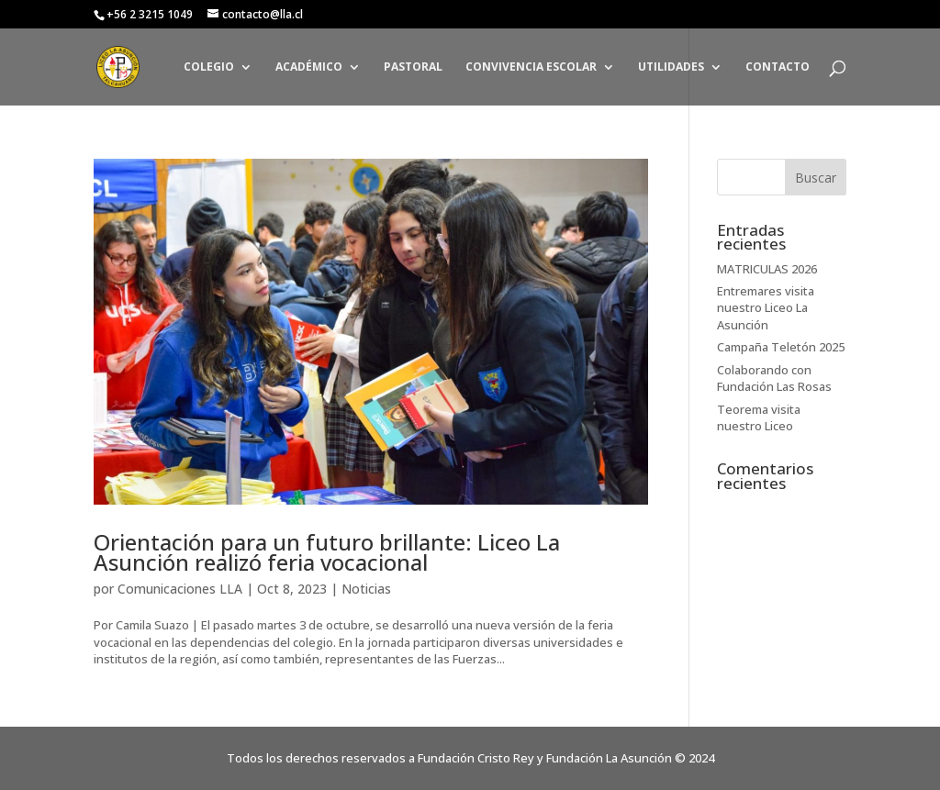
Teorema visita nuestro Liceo (758, 417)
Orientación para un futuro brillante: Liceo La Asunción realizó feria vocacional (327, 552)
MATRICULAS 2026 (767, 269)
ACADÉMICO (308, 67)
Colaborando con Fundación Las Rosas (774, 378)
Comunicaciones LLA (180, 588)
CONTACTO (777, 67)
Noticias (366, 588)
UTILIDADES (671, 67)
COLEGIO (209, 67)
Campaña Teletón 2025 (781, 347)
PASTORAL (413, 67)
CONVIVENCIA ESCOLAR (531, 67)
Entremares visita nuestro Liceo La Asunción (765, 307)
